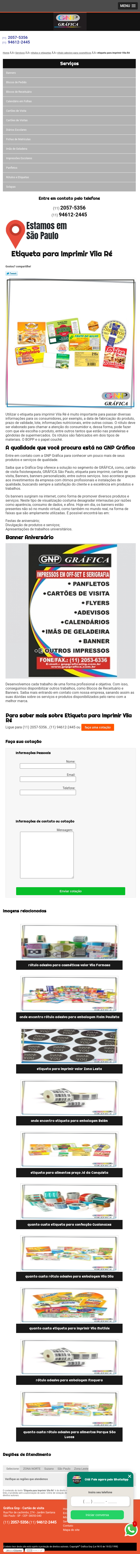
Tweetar (12, 273)
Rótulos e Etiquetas (17, 177)
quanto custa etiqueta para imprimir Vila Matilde (69, 1328)
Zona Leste (81, 1468)
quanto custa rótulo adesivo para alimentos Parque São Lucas (69, 1434)
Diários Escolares (16, 129)
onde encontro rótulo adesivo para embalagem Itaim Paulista (69, 1017)
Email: (48, 777)
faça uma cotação (98, 727)
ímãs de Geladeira (16, 148)
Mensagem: (47, 853)
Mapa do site (71, 1529)
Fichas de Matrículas (18, 139)
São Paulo (63, 1468)
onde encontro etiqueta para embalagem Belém (69, 1121)
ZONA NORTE (32, 1468)
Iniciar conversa (97, 1515)
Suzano (49, 1468)
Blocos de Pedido (16, 82)
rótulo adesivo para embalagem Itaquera (69, 1380)
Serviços (69, 63)
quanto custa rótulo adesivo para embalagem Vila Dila (69, 1276)
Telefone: (48, 790)
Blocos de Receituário (19, 91)
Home (67, 1509)
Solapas (11, 186)
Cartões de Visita (16, 110)
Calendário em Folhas (19, 101)
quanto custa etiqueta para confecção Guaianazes (69, 1225)
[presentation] (43, 808)
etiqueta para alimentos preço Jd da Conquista (69, 1173)
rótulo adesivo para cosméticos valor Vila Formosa (69, 965)
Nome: (48, 764)
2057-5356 (18, 37)
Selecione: (12, 1468)
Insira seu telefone (100, 1492)
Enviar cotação (71, 891)
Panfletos (11, 167)
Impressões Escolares (19, 158)
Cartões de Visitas (17, 120)
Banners (11, 72)
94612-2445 (19, 42)
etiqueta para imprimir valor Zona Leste (69, 1069)
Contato (68, 1525)
